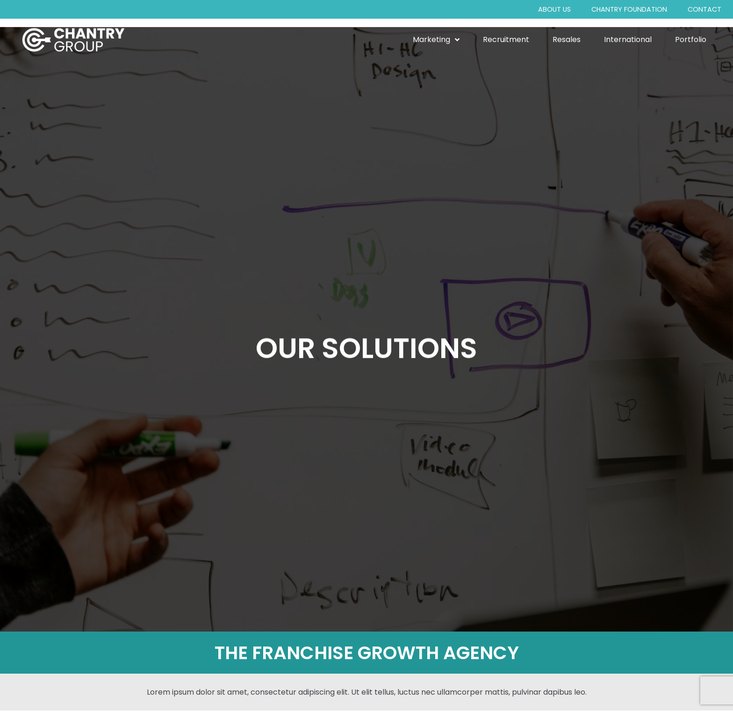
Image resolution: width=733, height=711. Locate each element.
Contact (704, 9)
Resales (567, 39)
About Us (554, 9)
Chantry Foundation (629, 9)
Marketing (436, 39)
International (628, 39)
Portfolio (690, 39)
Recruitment (506, 39)
